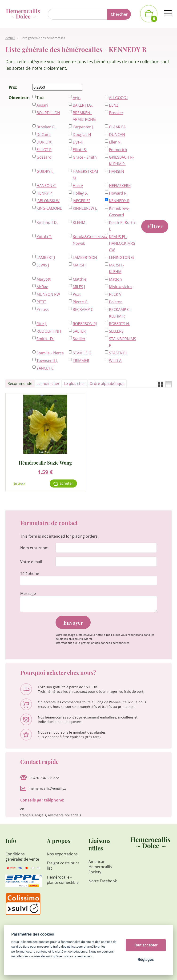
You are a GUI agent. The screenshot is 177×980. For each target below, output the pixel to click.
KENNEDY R (119, 200)
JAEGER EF (81, 200)
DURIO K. (44, 142)
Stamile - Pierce (50, 353)
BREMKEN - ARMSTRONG (84, 116)
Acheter (66, 483)
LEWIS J (42, 265)
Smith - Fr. (45, 338)
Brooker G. (46, 127)
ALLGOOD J (118, 97)
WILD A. (115, 360)
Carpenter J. (83, 127)
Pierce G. (80, 302)
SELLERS (116, 331)
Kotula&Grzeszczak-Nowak (86, 240)
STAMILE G (82, 353)
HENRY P (44, 193)
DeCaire (43, 134)
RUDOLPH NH (48, 331)
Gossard (44, 157)
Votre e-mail (31, 561)
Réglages (146, 959)
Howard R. (118, 193)
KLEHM (79, 222)
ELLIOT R (44, 149)
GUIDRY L (44, 171)
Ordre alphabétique (107, 383)
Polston (116, 302)
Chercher (119, 14)
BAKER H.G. (83, 105)
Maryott (43, 279)
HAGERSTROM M (85, 175)
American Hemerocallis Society (100, 867)
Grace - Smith (85, 157)
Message (28, 593)
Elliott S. (80, 149)
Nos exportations (62, 854)
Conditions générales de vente (22, 856)
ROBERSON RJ (85, 323)
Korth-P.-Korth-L (122, 226)
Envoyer (73, 622)
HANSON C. (46, 185)
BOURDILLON (48, 112)
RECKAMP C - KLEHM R (120, 313)
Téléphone (29, 573)
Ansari (42, 105)
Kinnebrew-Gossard (119, 212)
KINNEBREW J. (85, 208)
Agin (76, 97)
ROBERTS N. (119, 323)
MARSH (79, 265)
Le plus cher (74, 383)
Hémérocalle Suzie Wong (45, 462)
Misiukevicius (120, 286)
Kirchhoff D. (47, 222)
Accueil (10, 38)
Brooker (116, 112)
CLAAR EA (117, 127)
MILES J (79, 286)
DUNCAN (117, 134)
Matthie (79, 279)
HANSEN (116, 171)
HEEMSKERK (120, 185)
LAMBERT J (45, 257)
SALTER (79, 331)
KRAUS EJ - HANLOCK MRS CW (122, 243)
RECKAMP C (83, 309)
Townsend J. (47, 360)
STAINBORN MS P (122, 342)
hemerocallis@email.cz (48, 788)
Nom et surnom (34, 547)
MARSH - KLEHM (116, 268)
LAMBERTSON (85, 257)
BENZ (113, 105)
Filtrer (155, 226)
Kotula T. (44, 236)
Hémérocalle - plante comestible (63, 880)
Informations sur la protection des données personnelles (92, 643)
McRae (42, 286)
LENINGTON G (121, 257)
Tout (40, 97)
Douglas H (82, 134)
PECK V (115, 294)
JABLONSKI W (48, 200)
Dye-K (78, 142)
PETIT (41, 302)
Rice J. (41, 323)
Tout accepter (146, 945)
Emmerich (118, 149)
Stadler (79, 338)
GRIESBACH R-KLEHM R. (121, 160)
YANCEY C (45, 368)
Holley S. (80, 193)
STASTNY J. (118, 353)
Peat (77, 294)
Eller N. (115, 142)
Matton (115, 279)
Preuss (42, 309)
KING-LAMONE (49, 208)
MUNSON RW (48, 294)
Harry (78, 185)
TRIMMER (81, 360)
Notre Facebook (102, 881)
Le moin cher (48, 383)
